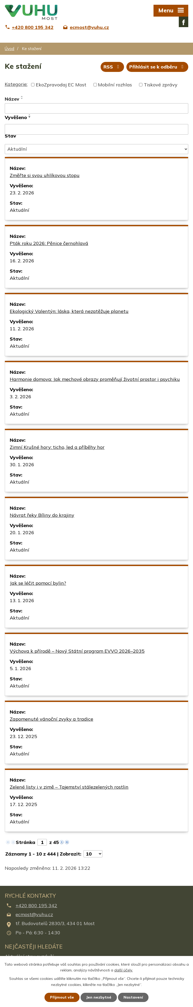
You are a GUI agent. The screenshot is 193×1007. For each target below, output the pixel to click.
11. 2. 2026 (22, 329)
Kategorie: (16, 84)
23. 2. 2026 (22, 193)
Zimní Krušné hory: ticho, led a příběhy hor (57, 447)
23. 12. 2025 (23, 736)
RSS (112, 67)
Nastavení (133, 997)
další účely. (123, 970)
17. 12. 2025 (23, 804)
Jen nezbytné (98, 997)
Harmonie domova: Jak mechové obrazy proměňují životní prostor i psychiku (95, 379)
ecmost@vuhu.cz (34, 914)
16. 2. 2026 (22, 261)
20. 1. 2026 (22, 532)
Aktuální (19, 210)
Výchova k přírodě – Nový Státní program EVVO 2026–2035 (77, 651)
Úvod (9, 48)
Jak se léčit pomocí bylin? (38, 583)
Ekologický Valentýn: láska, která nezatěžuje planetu (69, 311)
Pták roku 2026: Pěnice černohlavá (49, 243)
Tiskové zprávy (160, 85)
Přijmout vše (62, 997)
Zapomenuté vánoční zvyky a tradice (51, 719)
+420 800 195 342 (36, 905)
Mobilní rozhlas (115, 85)
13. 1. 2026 (22, 600)
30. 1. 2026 (22, 464)
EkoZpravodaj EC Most (61, 85)
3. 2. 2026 (20, 397)
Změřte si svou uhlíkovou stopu (45, 175)
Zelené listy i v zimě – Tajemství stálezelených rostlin (69, 787)
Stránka (25, 842)
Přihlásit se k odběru (157, 67)
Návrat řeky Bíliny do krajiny (42, 515)
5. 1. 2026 (20, 668)
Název (12, 99)
